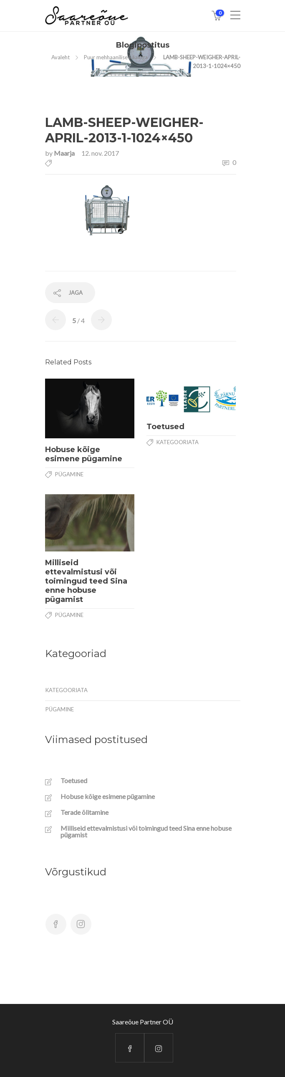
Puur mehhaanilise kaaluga (116, 57)
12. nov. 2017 (100, 153)
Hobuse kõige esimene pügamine (108, 796)
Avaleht (60, 57)
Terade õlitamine (84, 812)
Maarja (65, 153)
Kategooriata (177, 442)
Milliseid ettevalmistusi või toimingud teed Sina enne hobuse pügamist (146, 831)
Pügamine (69, 474)
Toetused (74, 780)
